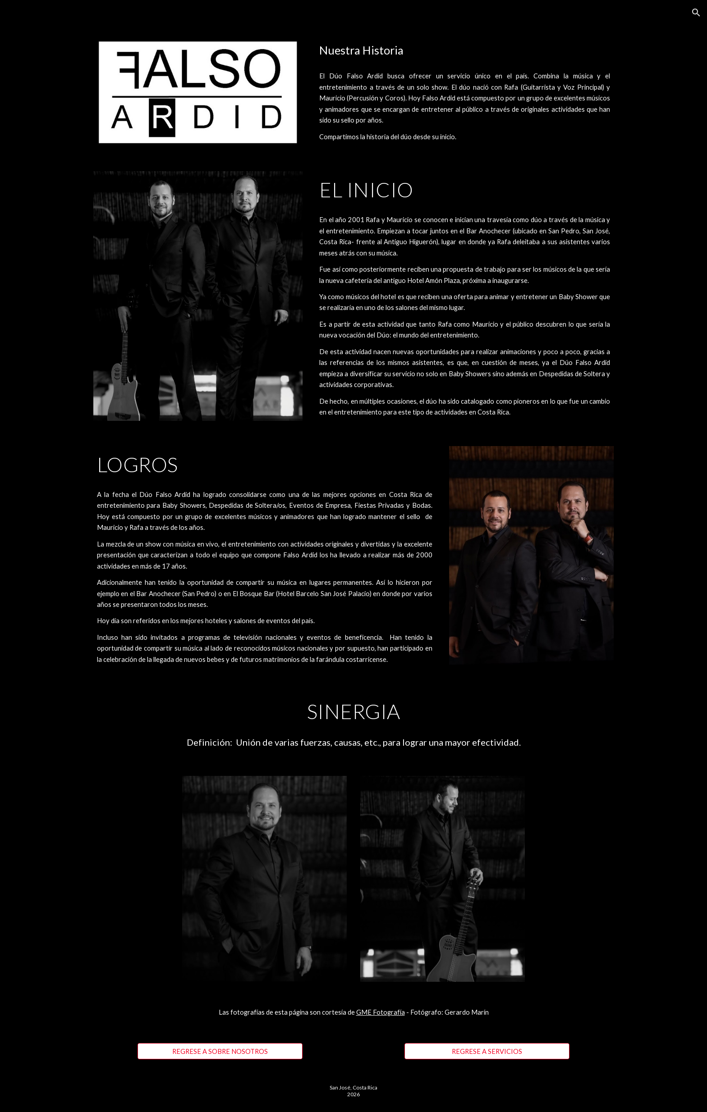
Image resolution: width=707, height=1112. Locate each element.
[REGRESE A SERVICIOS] (487, 1051)
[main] (465, 50)
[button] (696, 12)
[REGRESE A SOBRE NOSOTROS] (220, 1051)
